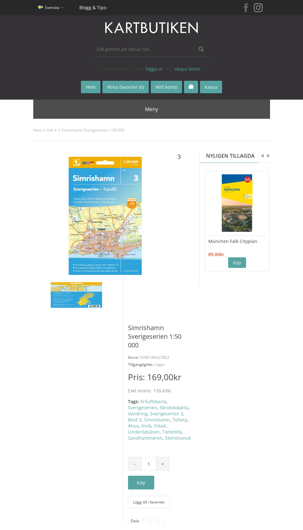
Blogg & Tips (92, 7)
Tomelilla (172, 432)
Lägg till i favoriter (149, 502)
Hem (37, 130)
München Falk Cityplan (232, 241)
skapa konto (187, 69)
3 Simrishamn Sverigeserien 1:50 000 (91, 130)
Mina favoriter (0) (125, 87)
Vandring (138, 414)
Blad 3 (134, 420)
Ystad (160, 426)
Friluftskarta (153, 401)
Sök (50, 130)
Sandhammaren (145, 438)
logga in (154, 69)
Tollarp (179, 420)
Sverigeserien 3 (166, 414)
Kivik (146, 426)
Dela (135, 521)
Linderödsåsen (144, 432)
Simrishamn (157, 420)
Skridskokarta (174, 408)
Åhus (133, 426)
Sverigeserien (142, 408)
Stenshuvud (178, 438)
